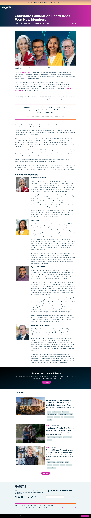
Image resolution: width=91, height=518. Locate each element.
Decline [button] (78, 515)
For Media (69, 507)
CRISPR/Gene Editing (69, 417)
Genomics (49, 419)
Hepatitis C (56, 465)
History (48, 411)
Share (73, 23)
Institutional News (56, 411)
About (54, 7)
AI (61, 417)
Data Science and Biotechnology (65, 414)
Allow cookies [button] (85, 515)
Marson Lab (49, 417)
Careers (63, 507)
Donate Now (46, 382)
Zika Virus (69, 465)
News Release (65, 411)
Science (60, 7)
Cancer (66, 462)
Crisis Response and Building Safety (39, 505)
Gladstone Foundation (24, 73)
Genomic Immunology (51, 414)
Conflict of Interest (45, 507)
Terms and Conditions (37, 507)
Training (68, 7)
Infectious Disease (67, 437)
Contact (74, 507)
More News (45, 473)
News (74, 7)
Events (81, 7)
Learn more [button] (37, 515)
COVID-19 (49, 465)
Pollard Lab (57, 417)
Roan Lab (49, 439)
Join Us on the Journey (56, 2)
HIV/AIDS (59, 437)
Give (87, 7)
